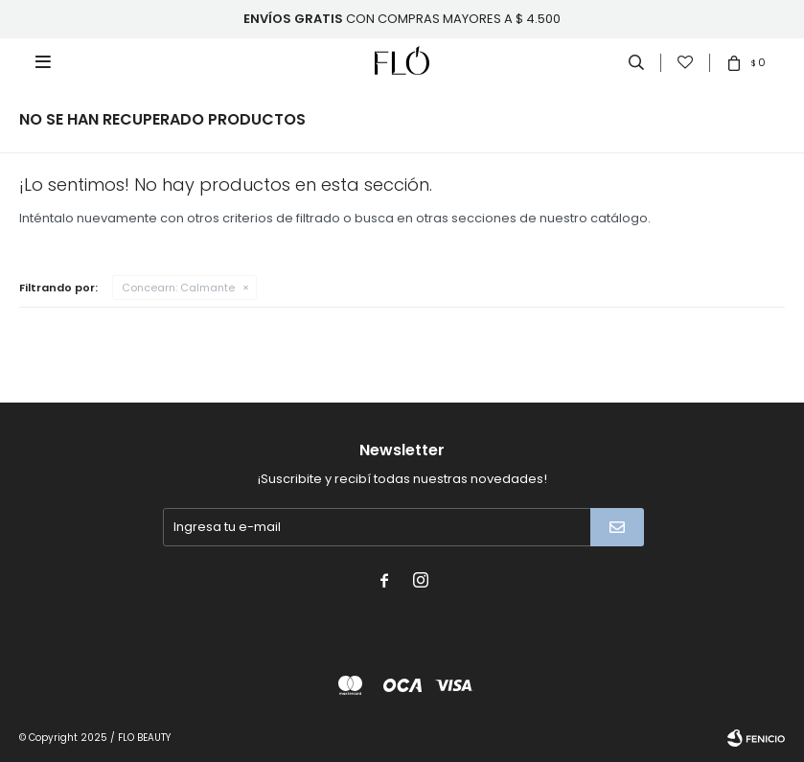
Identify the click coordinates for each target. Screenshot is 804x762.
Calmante (178, 287)
